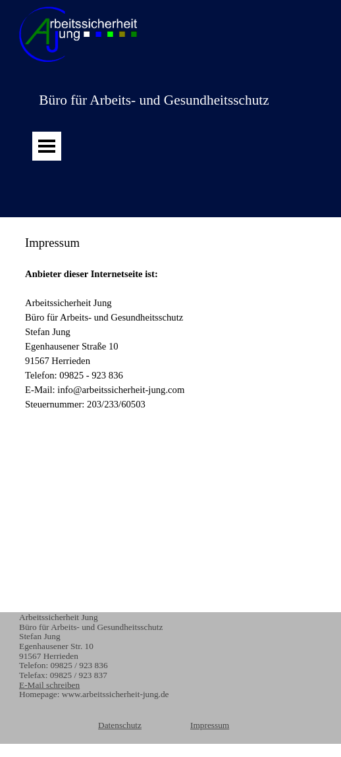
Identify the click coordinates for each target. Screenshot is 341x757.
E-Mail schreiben (49, 685)
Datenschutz (120, 725)
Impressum (209, 725)
